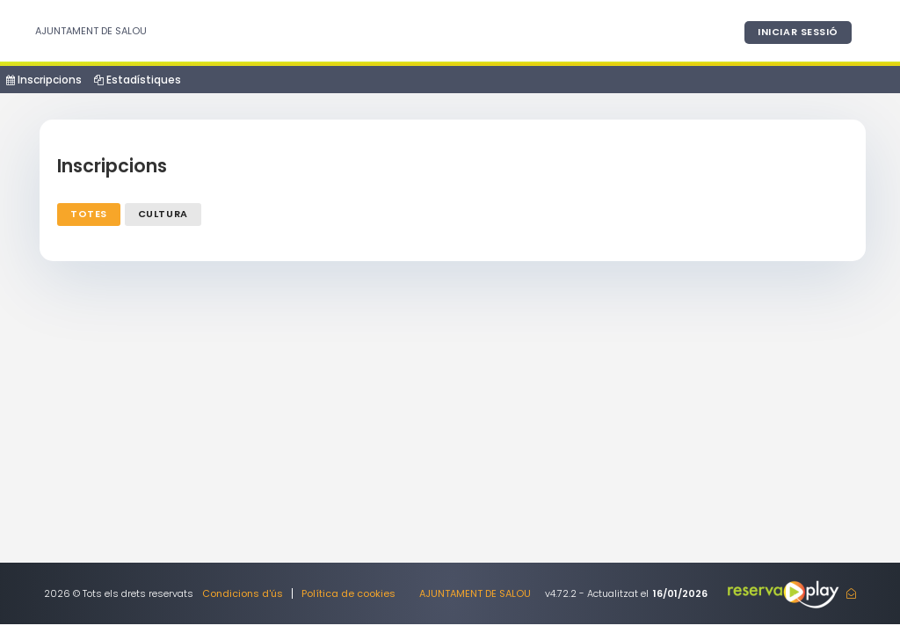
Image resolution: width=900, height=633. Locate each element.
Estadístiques (137, 79)
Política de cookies (348, 593)
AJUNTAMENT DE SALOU (91, 31)
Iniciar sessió (798, 32)
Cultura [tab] (163, 214)
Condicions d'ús (242, 593)
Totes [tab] (88, 214)
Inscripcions (44, 79)
